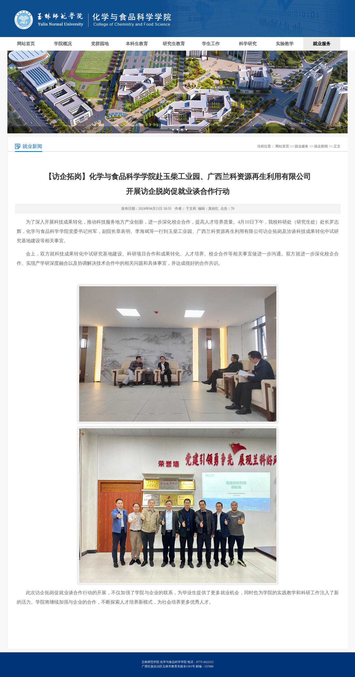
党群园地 (100, 43)
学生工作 (211, 43)
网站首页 (26, 43)
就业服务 (322, 43)
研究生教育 (174, 43)
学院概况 (63, 43)
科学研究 (248, 43)
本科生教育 (137, 43)
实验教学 (285, 43)
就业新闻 (321, 146)
